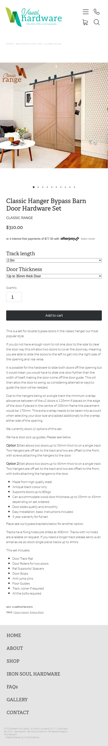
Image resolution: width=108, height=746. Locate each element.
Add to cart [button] (54, 315)
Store (9, 44)
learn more (88, 238)
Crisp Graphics (31, 737)
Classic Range (53, 44)
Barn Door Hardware (29, 44)
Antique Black (37, 612)
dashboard (19, 731)
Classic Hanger (21, 612)
